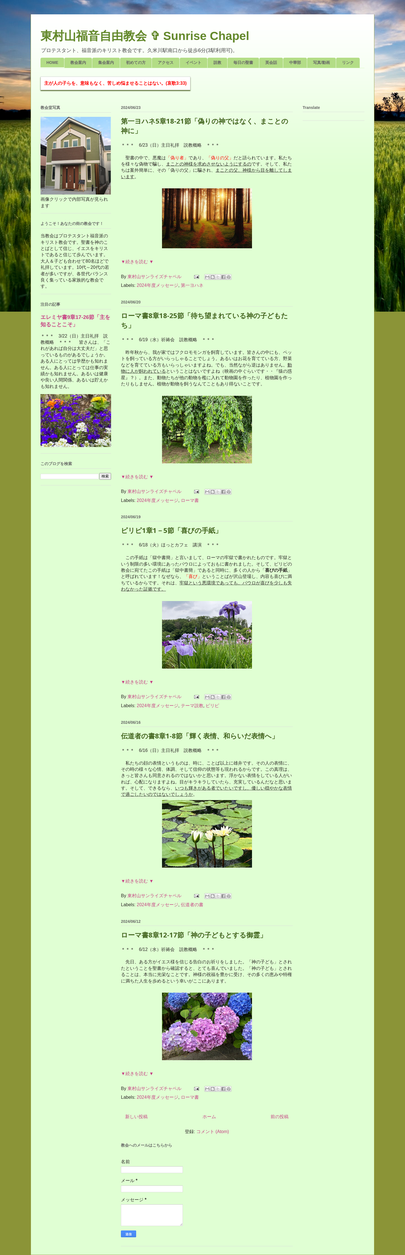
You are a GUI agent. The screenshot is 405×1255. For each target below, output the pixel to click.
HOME (52, 62)
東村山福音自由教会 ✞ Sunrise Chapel (144, 36)
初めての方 (136, 62)
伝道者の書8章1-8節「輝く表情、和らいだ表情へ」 (199, 735)
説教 (217, 62)
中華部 (295, 62)
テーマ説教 (192, 705)
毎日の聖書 (243, 62)
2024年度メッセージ (157, 285)
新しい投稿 (136, 1116)
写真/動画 (321, 62)
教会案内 (78, 62)
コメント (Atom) (212, 1131)
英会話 (271, 62)
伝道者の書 (192, 904)
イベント (193, 62)
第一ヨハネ (192, 285)
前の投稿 (280, 1116)
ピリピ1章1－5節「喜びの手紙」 (171, 530)
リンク (348, 62)
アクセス (166, 62)
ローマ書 (190, 500)
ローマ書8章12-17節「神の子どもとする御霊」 (194, 934)
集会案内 (106, 62)
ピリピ (212, 705)
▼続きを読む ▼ (137, 261)
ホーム (209, 1116)
